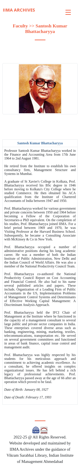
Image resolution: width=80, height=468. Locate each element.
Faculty (20, 25)
